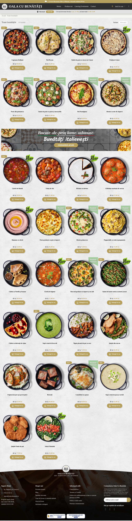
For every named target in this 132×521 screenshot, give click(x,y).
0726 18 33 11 (8, 493)
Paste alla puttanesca (17, 112)
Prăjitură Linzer (114, 60)
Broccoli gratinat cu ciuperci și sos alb (82, 292)
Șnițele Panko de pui (17, 447)
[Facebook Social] (105, 509)
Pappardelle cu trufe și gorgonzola (114, 240)
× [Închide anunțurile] (130, 1)
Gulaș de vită (50, 189)
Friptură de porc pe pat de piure (17, 395)
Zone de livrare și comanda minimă (45, 499)
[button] (60, 6)
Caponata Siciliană (17, 60)
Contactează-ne (74, 490)
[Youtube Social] (114, 509)
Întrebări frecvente (40, 496)
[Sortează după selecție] (122, 22)
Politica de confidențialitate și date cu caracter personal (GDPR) (83, 497)
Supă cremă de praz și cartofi (114, 395)
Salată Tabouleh (50, 447)
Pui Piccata (49, 60)
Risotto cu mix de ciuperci (115, 112)
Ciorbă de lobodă (17, 189)
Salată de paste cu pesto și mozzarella (49, 112)
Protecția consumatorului (77, 504)
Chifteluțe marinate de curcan (114, 189)
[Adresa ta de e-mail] (115, 500)
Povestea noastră (40, 490)
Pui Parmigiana (82, 112)
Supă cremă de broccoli (50, 343)
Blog (36, 493)
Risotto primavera (82, 240)
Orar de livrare (39, 502)
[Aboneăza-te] (129, 500)
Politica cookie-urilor (76, 501)
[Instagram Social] (109, 509)
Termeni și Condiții (75, 493)
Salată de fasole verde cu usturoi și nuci (114, 292)
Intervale (50, 11)
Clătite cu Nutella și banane (17, 292)
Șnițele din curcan (114, 343)
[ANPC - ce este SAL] (56, 516)
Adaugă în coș (17, 68)
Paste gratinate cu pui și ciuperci (50, 240)
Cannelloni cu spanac (82, 395)
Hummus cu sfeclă (17, 240)
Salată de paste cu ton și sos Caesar (82, 60)
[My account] (120, 6)
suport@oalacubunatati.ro (11, 496)
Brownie (49, 395)
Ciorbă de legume (49, 292)
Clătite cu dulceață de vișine (17, 343)
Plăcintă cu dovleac (82, 189)
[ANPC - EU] (76, 516)
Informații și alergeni (41, 505)
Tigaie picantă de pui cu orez (82, 343)
